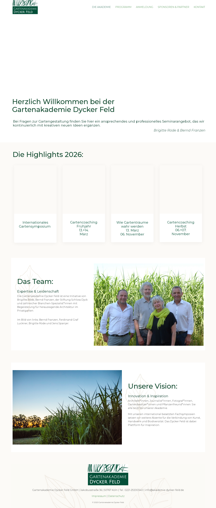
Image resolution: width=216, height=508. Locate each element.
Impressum (99, 496)
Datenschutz (116, 496)
